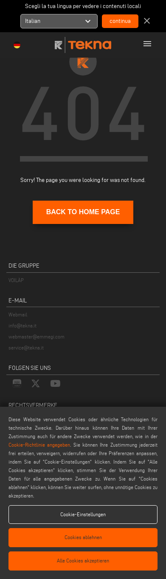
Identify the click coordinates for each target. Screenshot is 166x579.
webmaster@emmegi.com (36, 336)
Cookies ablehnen (83, 537)
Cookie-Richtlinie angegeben (39, 445)
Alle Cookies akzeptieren (83, 560)
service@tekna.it (26, 347)
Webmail (17, 314)
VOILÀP (16, 280)
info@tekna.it (22, 325)
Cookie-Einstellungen (83, 514)
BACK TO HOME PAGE (83, 211)
